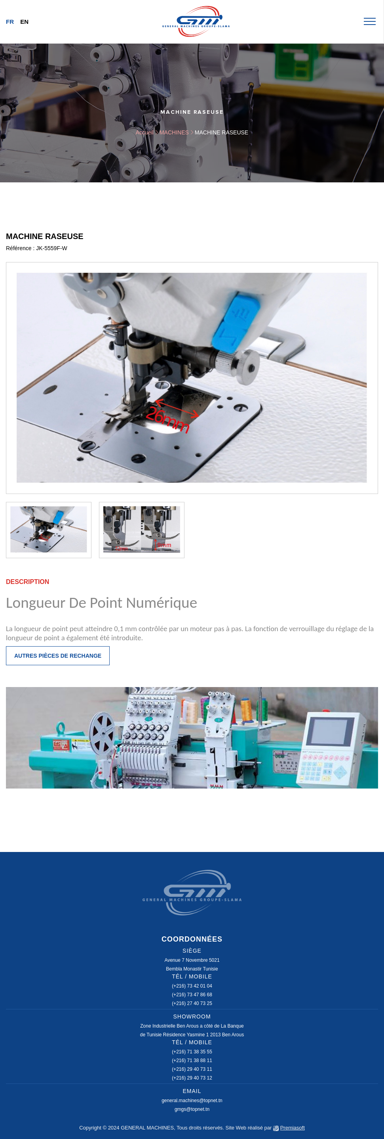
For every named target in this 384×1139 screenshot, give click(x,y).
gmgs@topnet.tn (192, 1109)
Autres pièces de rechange (57, 656)
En (24, 21)
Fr (10, 21)
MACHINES (174, 132)
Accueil (145, 132)
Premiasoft (292, 1128)
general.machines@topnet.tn (192, 1100)
